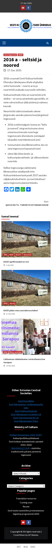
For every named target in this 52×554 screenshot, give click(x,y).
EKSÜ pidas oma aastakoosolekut (20, 310)
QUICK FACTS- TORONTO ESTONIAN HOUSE (26, 203)
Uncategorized (10, 55)
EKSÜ (20, 55)
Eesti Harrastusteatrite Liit (26, 417)
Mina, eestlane (16, 352)
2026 (5, 255)
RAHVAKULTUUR (20, 448)
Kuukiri (18, 255)
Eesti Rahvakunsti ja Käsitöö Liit (26, 414)
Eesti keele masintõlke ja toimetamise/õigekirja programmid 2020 (26, 512)
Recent (13, 303)
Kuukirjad (27, 255)
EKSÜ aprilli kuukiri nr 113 (16, 261)
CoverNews (19, 535)
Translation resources (26, 498)
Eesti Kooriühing (26, 401)
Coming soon (26, 502)
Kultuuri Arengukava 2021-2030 (25, 434)
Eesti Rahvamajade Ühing (26, 421)
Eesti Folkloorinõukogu (26, 411)
